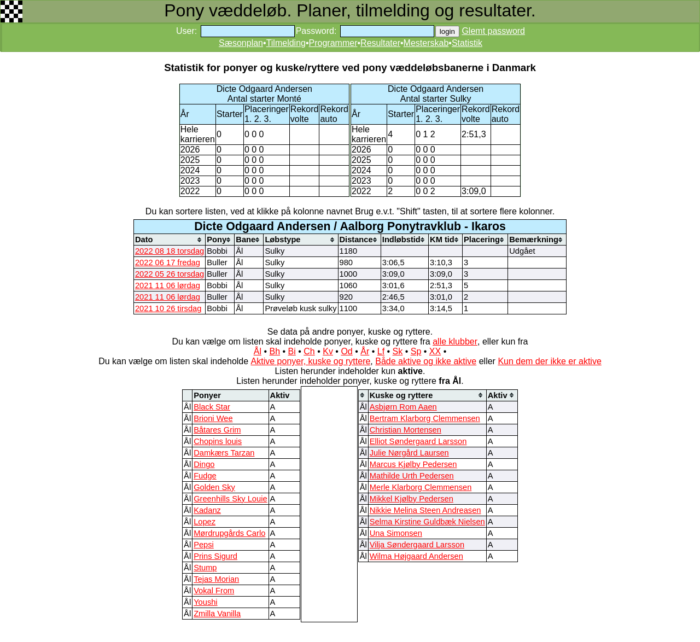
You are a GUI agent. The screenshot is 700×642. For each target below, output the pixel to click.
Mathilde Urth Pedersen (412, 475)
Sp (416, 351)
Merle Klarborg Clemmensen (421, 487)
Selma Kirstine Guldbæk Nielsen (427, 521)
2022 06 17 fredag (167, 262)
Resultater (380, 43)
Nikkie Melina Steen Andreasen (425, 510)
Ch (309, 351)
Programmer (333, 43)
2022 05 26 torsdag (169, 274)
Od (346, 351)
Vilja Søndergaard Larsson (417, 544)
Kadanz (207, 510)
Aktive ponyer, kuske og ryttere (311, 361)
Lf (380, 351)
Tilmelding (286, 43)
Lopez (204, 521)
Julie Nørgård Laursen (409, 452)
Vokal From (214, 590)
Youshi (205, 602)
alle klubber (455, 341)
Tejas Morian (216, 579)
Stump (205, 567)
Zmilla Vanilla (217, 613)
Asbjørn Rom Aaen (403, 406)
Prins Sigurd (215, 556)
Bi (292, 351)
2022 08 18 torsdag (169, 251)
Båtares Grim (217, 429)
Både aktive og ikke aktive (425, 361)
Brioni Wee (213, 418)
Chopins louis (218, 441)
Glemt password (493, 31)
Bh (274, 351)
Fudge (205, 475)
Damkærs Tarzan (224, 452)
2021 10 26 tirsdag (168, 308)
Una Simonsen (396, 533)
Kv (328, 351)
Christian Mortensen (405, 429)
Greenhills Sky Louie (230, 498)
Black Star (212, 406)
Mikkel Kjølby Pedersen (411, 498)
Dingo (204, 464)
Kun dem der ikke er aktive (549, 361)
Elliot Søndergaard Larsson (418, 441)
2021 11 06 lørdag (167, 285)
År (364, 351)
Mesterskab (426, 43)
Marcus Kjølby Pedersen (413, 464)
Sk (398, 351)
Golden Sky (214, 487)
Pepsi (204, 544)
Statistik (467, 43)
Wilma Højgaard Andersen (416, 556)
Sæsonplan (241, 43)
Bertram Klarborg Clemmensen (425, 418)
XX (435, 351)
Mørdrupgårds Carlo (229, 533)
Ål (257, 351)
